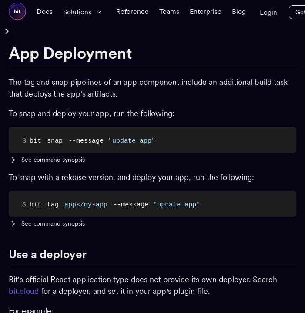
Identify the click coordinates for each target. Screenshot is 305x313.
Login (268, 12)
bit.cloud (24, 291)
